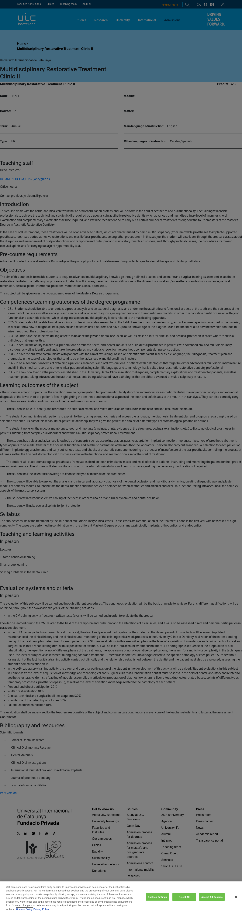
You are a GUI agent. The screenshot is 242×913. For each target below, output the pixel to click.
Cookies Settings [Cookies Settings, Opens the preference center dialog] (157, 901)
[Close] (236, 901)
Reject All (184, 901)
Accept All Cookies (212, 901)
